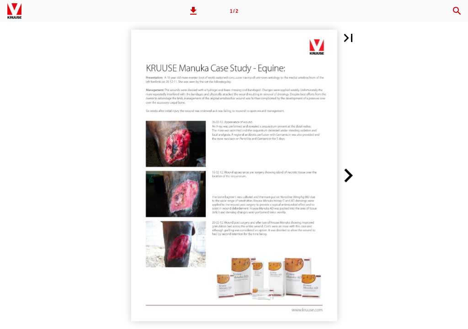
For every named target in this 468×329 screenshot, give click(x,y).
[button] (193, 11)
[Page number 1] (234, 11)
